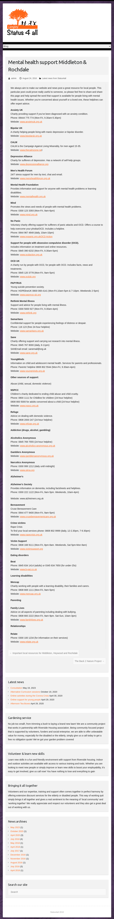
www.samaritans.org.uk (32, 331)
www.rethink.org (28, 312)
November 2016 (18, 858)
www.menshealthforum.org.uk (35, 178)
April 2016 (15, 870)
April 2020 (15, 835)
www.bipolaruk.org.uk (31, 136)
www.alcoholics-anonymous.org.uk (37, 445)
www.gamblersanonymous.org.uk (37, 456)
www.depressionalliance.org (34, 164)
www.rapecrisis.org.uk (31, 534)
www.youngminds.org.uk (32, 371)
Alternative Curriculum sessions (25, 692)
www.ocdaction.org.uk (31, 254)
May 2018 (15, 843)
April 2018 (15, 847)
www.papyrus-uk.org (30, 294)
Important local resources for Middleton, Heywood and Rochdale (44, 653)
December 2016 (18, 855)
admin (13, 78)
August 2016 (16, 862)
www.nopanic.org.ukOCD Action (36, 236)
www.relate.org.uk (29, 641)
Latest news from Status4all (54, 78)
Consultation (16, 688)
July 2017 (15, 851)
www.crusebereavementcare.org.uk (38, 516)
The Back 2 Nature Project (89, 661)
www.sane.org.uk (29, 353)
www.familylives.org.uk (31, 619)
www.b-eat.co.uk (28, 569)
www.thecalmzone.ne (31, 150)
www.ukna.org (27, 470)
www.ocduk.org (28, 276)
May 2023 (15, 827)
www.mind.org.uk (29, 214)
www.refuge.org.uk (29, 423)
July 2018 (15, 839)
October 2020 (16, 831)
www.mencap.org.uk (30, 594)
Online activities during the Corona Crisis (29, 696)
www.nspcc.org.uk (29, 405)
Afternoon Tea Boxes (20, 703)
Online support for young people (25, 699)
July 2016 (15, 866)
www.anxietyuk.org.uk (31, 121)
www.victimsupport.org (31, 549)
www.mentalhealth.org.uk (33, 196)
